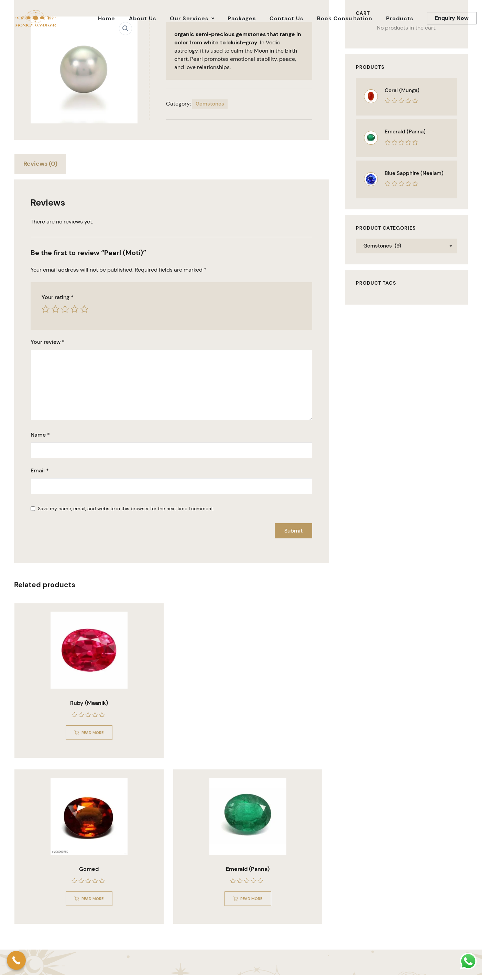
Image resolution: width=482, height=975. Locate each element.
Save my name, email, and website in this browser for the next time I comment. (126, 509)
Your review (48, 342)
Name (40, 435)
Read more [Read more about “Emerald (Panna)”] (283, 731)
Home (373, 962)
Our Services (428, 962)
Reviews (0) (41, 164)
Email (40, 470)
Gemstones (210, 103)
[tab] (41, 165)
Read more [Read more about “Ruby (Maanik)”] (66, 731)
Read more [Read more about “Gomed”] (175, 731)
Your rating (58, 297)
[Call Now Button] (16, 960)
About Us (397, 962)
